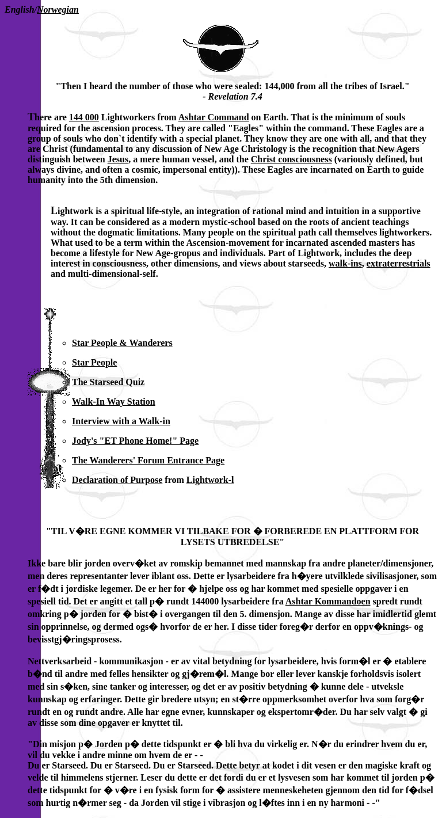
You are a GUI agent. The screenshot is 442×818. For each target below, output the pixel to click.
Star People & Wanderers (122, 343)
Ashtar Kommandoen (328, 601)
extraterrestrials (398, 263)
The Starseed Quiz (108, 382)
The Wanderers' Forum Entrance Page (148, 460)
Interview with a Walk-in (121, 421)
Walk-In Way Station (113, 401)
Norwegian (58, 9)
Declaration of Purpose (117, 480)
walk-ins (345, 263)
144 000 (84, 117)
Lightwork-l (210, 480)
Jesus (118, 159)
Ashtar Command (213, 117)
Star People (94, 362)
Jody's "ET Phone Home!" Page (135, 441)
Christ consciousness (291, 159)
